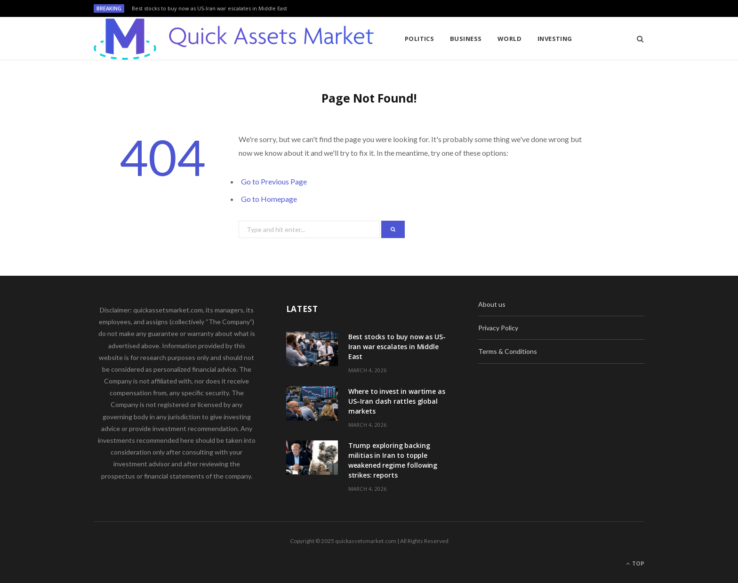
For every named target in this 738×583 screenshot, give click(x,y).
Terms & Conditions (507, 351)
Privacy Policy (498, 328)
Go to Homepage (269, 198)
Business (466, 38)
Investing (554, 38)
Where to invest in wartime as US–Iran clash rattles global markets (396, 401)
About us (491, 304)
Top (635, 563)
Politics (419, 38)
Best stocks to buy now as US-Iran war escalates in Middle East (209, 8)
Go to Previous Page (274, 181)
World (509, 38)
